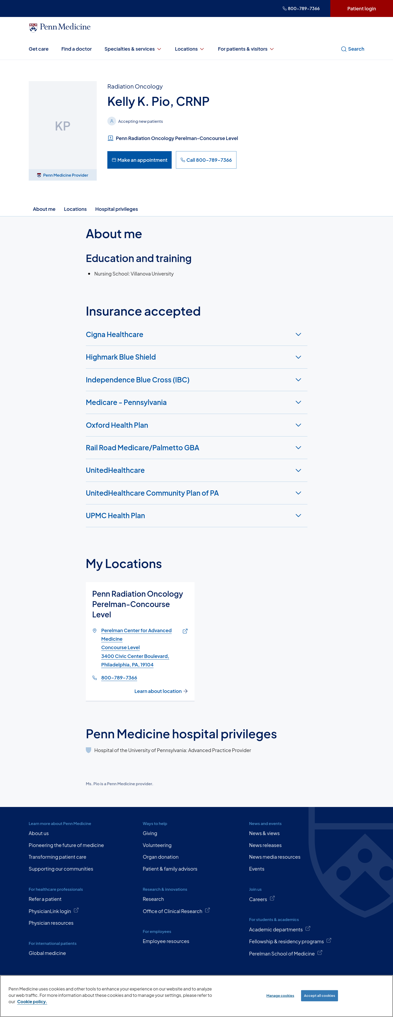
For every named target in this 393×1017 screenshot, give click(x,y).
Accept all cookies (319, 995)
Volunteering (157, 845)
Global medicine (47, 953)
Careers (262, 898)
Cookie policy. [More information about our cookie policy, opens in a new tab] (32, 1001)
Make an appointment (139, 160)
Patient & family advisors (170, 869)
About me (44, 209)
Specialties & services (133, 49)
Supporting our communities (61, 869)
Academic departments (280, 929)
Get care (39, 49)
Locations (190, 49)
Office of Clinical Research (176, 910)
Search (352, 49)
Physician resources (51, 923)
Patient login (361, 8)
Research (153, 899)
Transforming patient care (57, 857)
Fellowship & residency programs (290, 940)
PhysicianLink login (54, 910)
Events (256, 869)
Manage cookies (280, 995)
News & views (264, 833)
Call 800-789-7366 (206, 160)
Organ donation (161, 857)
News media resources (274, 857)
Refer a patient (45, 899)
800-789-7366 (301, 8)
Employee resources (166, 941)
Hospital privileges (116, 209)
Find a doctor (76, 49)
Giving (150, 833)
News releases (265, 845)
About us (39, 833)
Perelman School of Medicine (286, 953)
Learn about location (161, 691)
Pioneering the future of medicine (66, 845)
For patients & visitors (246, 49)
